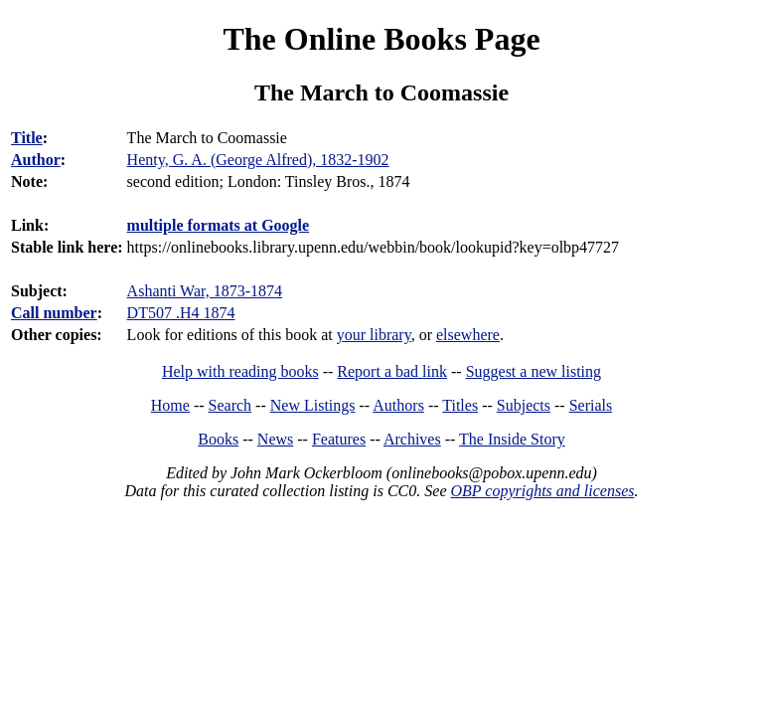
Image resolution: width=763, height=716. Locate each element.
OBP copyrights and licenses (542, 490)
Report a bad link (392, 371)
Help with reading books (240, 371)
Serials (591, 405)
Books (218, 439)
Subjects (523, 405)
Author (36, 159)
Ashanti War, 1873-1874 (204, 290)
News (275, 439)
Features (339, 439)
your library (374, 334)
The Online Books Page (381, 39)
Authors (398, 405)
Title (27, 137)
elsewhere (468, 334)
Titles (460, 405)
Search (230, 405)
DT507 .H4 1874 (181, 312)
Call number (54, 312)
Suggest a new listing (533, 371)
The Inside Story (512, 439)
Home (170, 405)
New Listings (313, 405)
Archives (412, 439)
